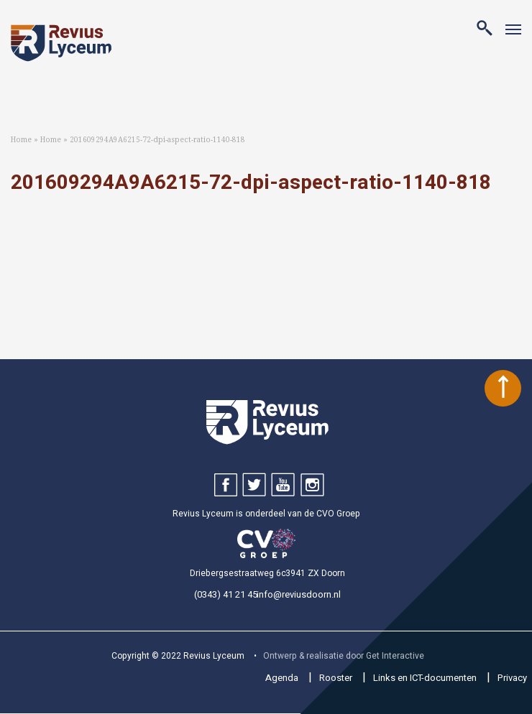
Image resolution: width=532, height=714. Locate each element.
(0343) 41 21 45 (225, 594)
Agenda (281, 678)
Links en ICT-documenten (425, 678)
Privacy (512, 678)
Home (21, 140)
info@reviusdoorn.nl (299, 594)
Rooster (335, 678)
